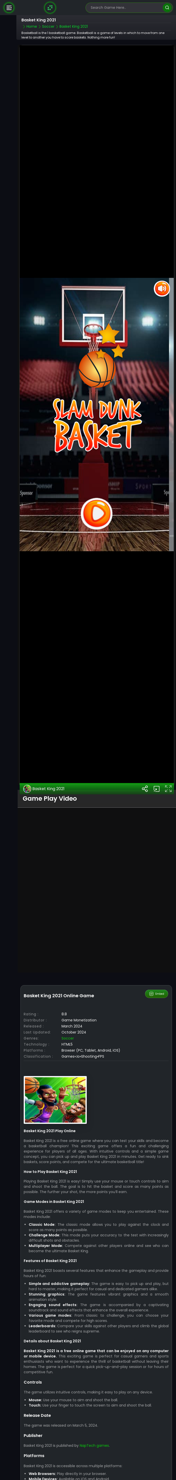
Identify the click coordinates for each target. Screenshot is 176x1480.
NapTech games (94, 1445)
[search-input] (125, 8)
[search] (167, 7)
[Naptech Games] (50, 8)
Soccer (68, 1038)
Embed (156, 994)
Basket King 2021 (44, 789)
